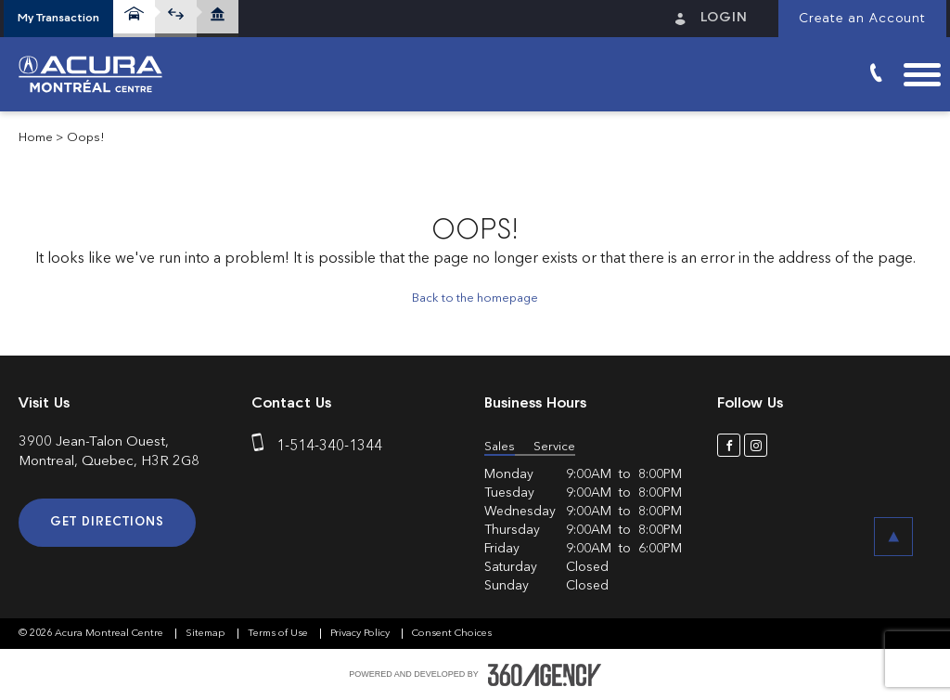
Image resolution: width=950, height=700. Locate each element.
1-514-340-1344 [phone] (329, 446)
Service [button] (554, 447)
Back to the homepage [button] (475, 298)
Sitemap (207, 634)
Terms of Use (279, 634)
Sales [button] (499, 447)
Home (36, 138)
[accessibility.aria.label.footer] (544, 675)
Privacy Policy (361, 634)
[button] (58, 18)
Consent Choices (452, 634)
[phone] (261, 446)
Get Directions (107, 522)
